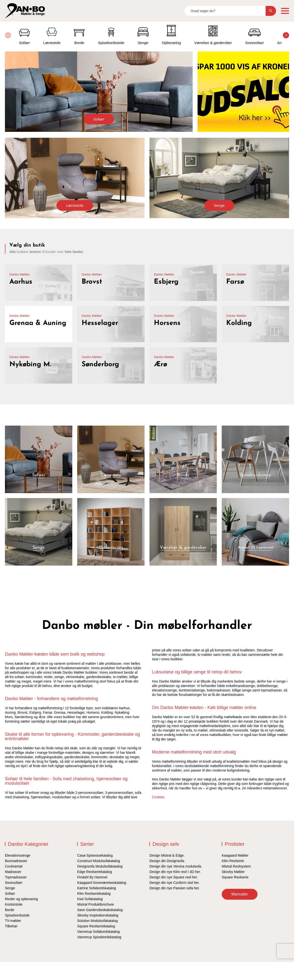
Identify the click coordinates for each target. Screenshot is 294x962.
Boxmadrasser (16, 861)
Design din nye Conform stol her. (174, 883)
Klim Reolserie (233, 861)
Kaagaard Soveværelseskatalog (101, 883)
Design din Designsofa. (167, 861)
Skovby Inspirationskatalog (97, 915)
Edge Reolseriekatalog (94, 872)
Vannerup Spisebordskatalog (99, 937)
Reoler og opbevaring (21, 899)
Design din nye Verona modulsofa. (175, 866)
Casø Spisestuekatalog (95, 855)
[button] (286, 35)
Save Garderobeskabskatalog (100, 910)
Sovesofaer (13, 883)
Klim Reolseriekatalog (93, 893)
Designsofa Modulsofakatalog (100, 866)
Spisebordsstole (17, 915)
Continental (13, 866)
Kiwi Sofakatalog (90, 899)
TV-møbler (13, 921)
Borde (9, 910)
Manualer (239, 894)
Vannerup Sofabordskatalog (98, 932)
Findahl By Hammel (92, 877)
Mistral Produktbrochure (95, 904)
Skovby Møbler (233, 872)
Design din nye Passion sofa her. (174, 888)
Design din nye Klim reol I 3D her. (175, 872)
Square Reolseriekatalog (96, 926)
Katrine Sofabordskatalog (96, 888)
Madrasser (13, 872)
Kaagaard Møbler (235, 855)
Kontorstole (13, 904)
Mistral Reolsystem (236, 866)
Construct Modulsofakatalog (98, 861)
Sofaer (98, 119)
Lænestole (74, 205)
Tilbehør (11, 926)
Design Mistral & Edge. (166, 855)
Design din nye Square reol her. (173, 877)
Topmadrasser (16, 877)
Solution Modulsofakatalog (97, 921)
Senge (219, 205)
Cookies (158, 797)
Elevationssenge (17, 855)
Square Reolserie (235, 877)
